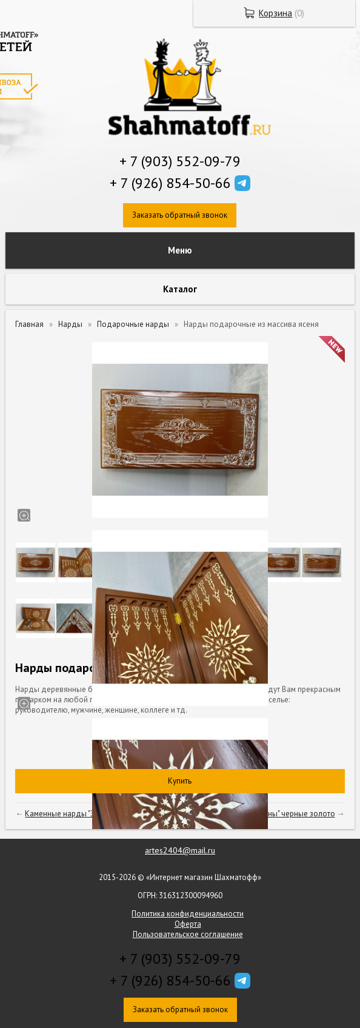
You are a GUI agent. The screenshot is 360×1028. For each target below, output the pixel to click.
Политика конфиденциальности (188, 914)
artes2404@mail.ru (180, 850)
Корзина (275, 13)
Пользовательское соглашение (188, 934)
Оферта (188, 924)
